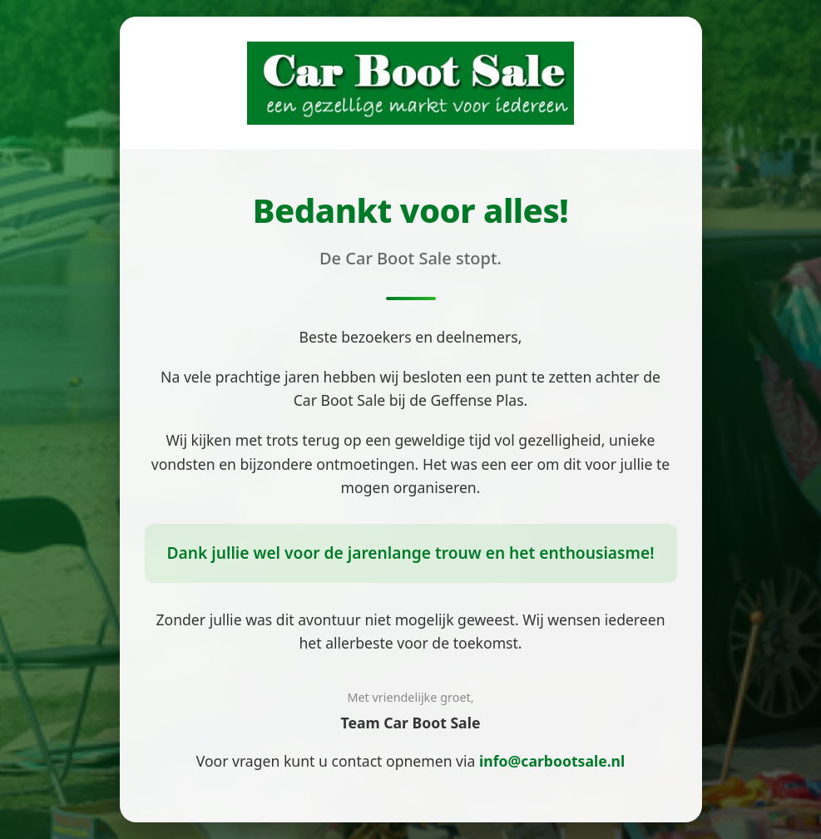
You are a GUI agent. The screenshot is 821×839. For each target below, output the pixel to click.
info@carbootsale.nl (552, 761)
